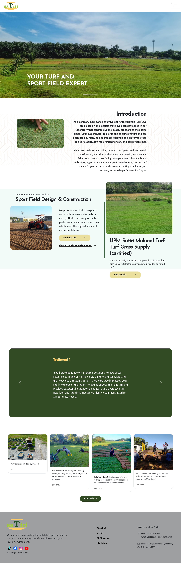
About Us (101, 528)
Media (100, 533)
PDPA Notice (103, 538)
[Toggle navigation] (175, 6)
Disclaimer (102, 543)
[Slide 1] (85, 94)
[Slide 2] (90, 94)
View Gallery (90, 498)
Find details (74, 237)
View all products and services (77, 245)
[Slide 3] (96, 94)
